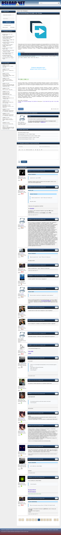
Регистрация (12, 27)
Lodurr (29, 446)
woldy (29, 380)
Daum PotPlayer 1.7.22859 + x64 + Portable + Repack (8, 40)
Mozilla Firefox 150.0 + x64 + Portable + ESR (8, 34)
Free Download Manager (46, 300)
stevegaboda (30, 275)
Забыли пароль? (5, 27)
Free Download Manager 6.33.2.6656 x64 (30, 101)
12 (47, 519)
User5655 (29, 345)
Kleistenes (30, 393)
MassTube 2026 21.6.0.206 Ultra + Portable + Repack (8, 43)
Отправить (24, 161)
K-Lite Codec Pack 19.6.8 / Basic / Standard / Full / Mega (8, 51)
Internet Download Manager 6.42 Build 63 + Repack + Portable (29, 137)
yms (29, 250)
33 (55, 519)
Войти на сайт (8, 22)
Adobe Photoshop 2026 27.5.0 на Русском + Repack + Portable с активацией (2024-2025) (8, 37)
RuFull (29, 459)
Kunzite (29, 425)
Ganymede (30, 477)
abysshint (29, 219)
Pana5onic (30, 265)
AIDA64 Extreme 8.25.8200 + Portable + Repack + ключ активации (8, 45)
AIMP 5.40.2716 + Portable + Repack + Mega (8, 48)
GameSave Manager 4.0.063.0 (24, 132)
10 (41, 519)
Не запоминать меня (7, 25)
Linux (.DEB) (30, 351)
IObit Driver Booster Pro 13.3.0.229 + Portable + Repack (8, 56)
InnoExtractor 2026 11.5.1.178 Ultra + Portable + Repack (8, 53)
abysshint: (32, 208)
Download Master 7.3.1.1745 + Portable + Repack (27, 134)
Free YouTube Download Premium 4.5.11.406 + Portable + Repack (29, 135)
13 (50, 519)
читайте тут (43, 122)
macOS (29, 353)
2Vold (29, 307)
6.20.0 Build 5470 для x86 (48, 101)
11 (44, 519)
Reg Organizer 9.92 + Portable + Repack (8, 58)
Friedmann (30, 333)
